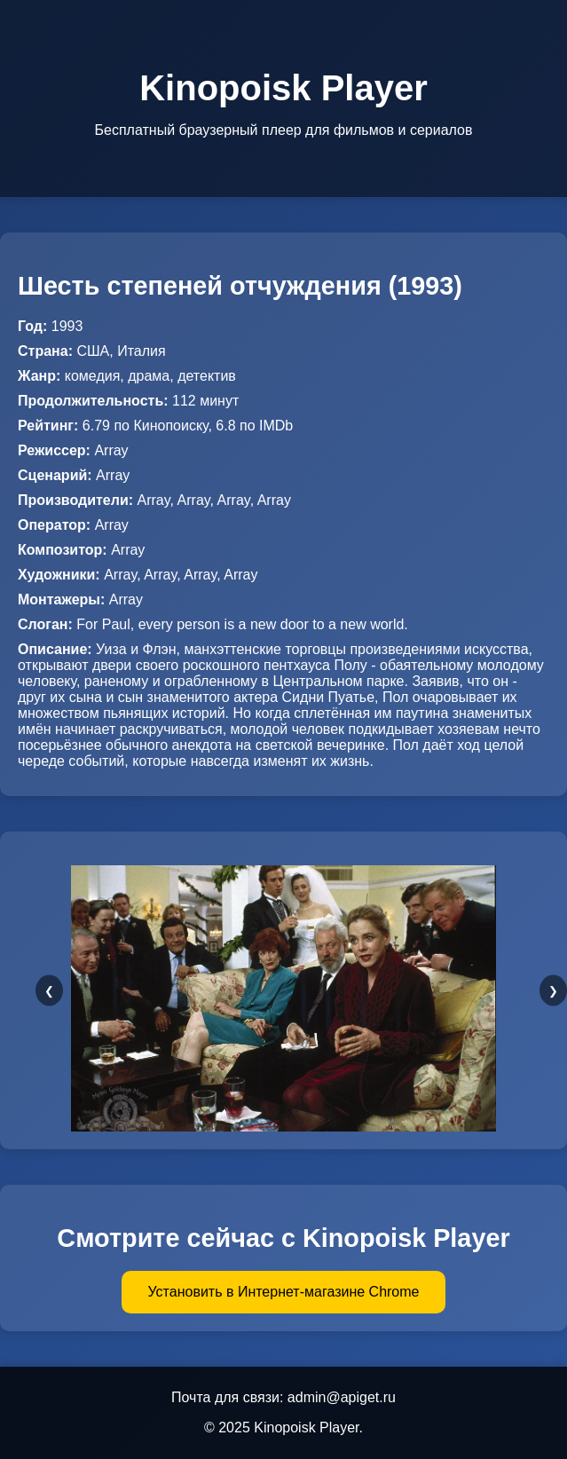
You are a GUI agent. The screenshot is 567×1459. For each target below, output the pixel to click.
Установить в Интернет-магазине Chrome (284, 1291)
